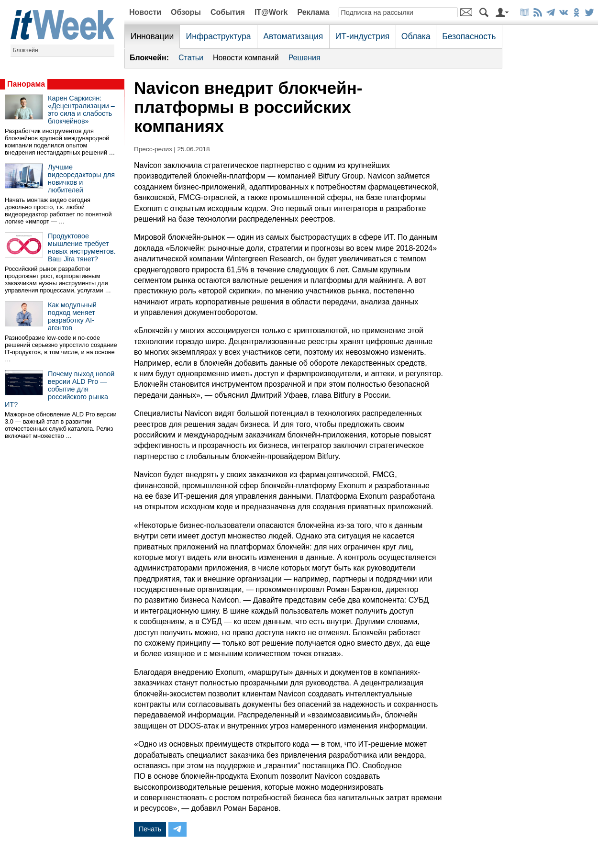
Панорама (26, 84)
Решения (304, 58)
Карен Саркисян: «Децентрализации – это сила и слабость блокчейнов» (81, 109)
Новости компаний (246, 58)
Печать (150, 829)
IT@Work (271, 12)
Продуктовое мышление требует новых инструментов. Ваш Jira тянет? (82, 247)
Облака (416, 36)
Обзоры (186, 12)
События (227, 12)
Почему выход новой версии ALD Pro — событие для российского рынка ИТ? (59, 389)
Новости (145, 12)
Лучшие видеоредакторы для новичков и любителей (81, 178)
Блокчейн (25, 50)
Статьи (190, 58)
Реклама (313, 12)
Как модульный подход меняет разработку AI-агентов (72, 316)
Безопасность (469, 36)
